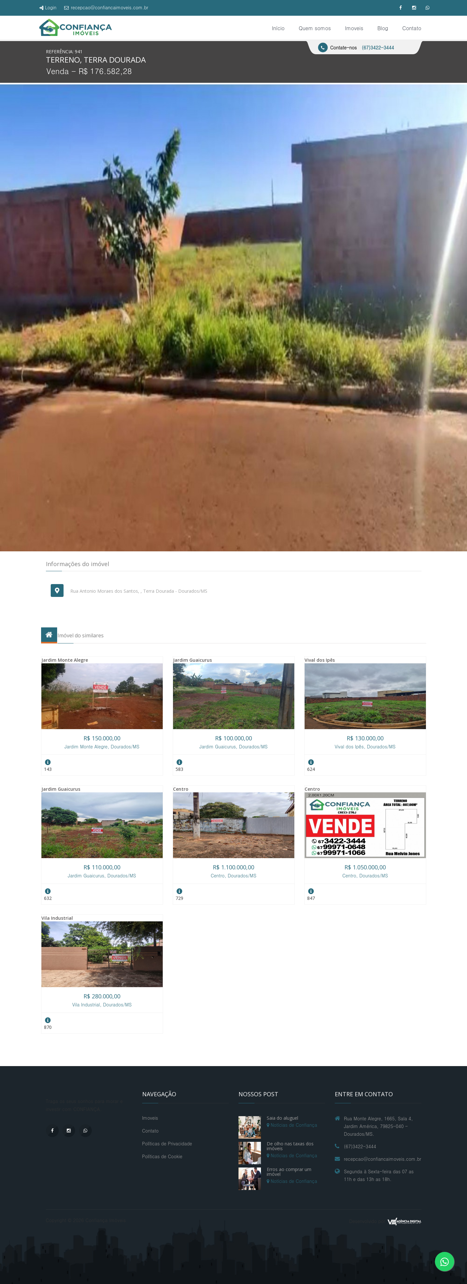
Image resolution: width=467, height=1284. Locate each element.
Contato (411, 28)
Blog (382, 28)
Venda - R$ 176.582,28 (89, 70)
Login (47, 7)
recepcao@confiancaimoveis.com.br (106, 7)
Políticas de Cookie (162, 1156)
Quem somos (315, 28)
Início (278, 28)
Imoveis (354, 28)
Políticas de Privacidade (167, 1143)
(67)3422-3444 (378, 47)
